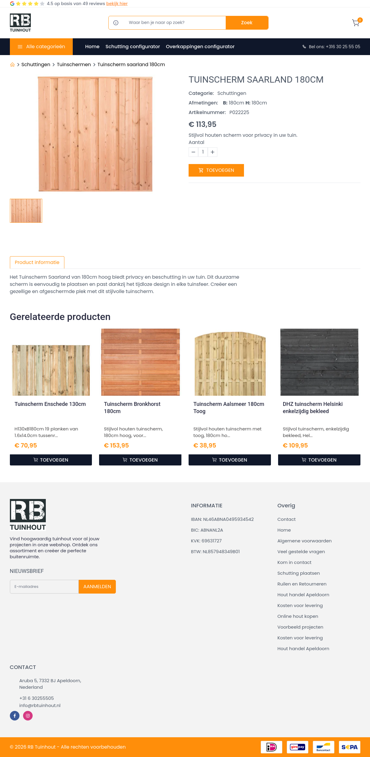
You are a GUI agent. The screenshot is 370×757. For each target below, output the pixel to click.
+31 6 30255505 (36, 698)
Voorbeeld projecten (300, 627)
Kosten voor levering (300, 605)
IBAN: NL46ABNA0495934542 (222, 519)
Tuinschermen (74, 64)
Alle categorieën (45, 46)
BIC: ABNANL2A (207, 530)
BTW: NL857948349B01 (215, 551)
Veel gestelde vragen (301, 551)
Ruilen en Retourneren (302, 584)
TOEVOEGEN (216, 170)
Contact (287, 519)
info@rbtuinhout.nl (40, 705)
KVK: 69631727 (206, 541)
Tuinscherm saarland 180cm (131, 64)
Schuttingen (36, 64)
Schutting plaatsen (299, 573)
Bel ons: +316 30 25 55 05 (331, 47)
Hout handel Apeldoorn (303, 594)
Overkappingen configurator (200, 46)
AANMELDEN (97, 586)
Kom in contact (295, 562)
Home (92, 46)
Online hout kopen (298, 616)
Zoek (247, 22)
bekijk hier (117, 4)
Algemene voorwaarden (305, 541)
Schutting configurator (132, 46)
